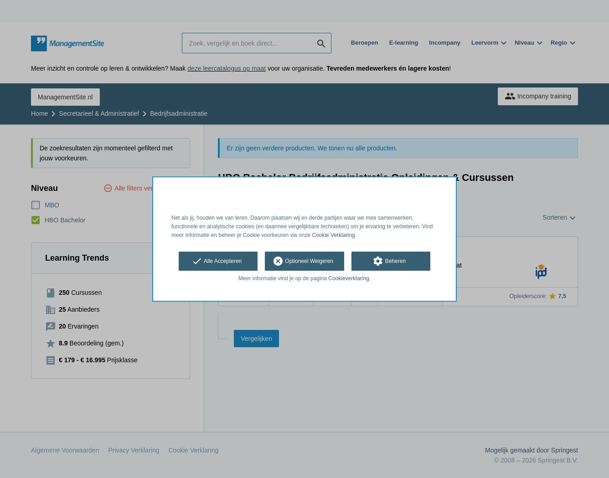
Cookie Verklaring (333, 235)
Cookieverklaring (348, 279)
